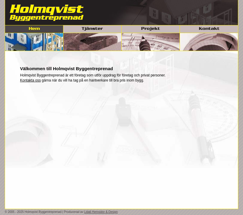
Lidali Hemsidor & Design (101, 212)
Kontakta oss (30, 80)
